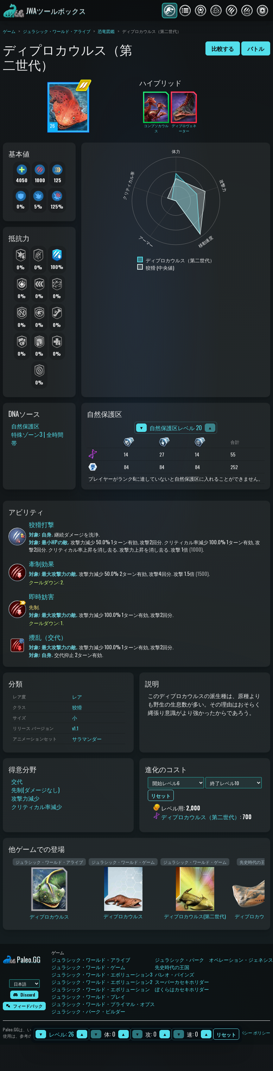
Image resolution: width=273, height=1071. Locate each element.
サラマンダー (87, 738)
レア (77, 696)
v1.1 (75, 728)
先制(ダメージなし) (35, 790)
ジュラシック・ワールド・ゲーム (88, 967)
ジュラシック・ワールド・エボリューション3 (101, 974)
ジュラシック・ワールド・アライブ (56, 31)
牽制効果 (41, 563)
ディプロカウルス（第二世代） (200, 817)
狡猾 (77, 707)
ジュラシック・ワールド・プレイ (88, 996)
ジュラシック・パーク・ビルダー (88, 1011)
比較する (222, 48)
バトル (255, 48)
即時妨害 (41, 596)
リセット (226, 1034)
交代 (17, 781)
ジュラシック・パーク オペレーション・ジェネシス (214, 959)
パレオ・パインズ (174, 974)
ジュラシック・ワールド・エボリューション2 (101, 981)
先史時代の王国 (172, 967)
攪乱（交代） (48, 637)
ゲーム (9, 31)
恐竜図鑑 (106, 31)
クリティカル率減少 (36, 806)
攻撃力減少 (25, 798)
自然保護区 (25, 426)
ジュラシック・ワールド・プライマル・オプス (103, 1003)
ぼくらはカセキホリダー (182, 989)
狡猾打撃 (41, 524)
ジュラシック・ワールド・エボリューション (100, 989)
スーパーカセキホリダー (182, 981)
